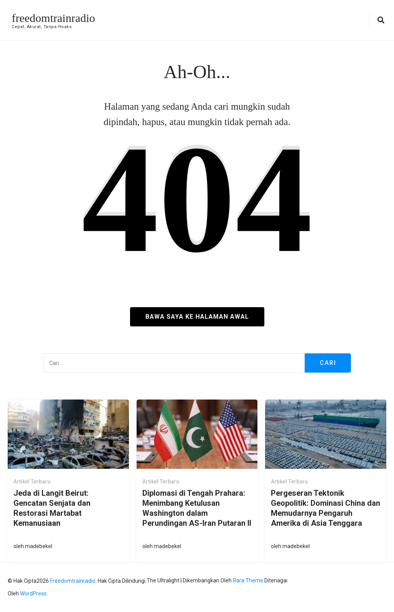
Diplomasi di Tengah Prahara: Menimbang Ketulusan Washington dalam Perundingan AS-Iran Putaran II (196, 508)
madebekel (38, 546)
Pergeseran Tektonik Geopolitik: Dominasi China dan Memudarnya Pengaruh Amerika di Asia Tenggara (325, 508)
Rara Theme (248, 580)
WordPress (33, 593)
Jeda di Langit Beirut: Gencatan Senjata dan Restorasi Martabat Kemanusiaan (51, 508)
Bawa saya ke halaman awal (197, 316)
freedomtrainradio (53, 18)
